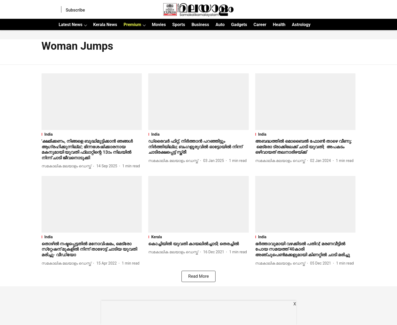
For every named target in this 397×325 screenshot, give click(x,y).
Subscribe (75, 10)
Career (260, 24)
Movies (159, 24)
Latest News (71, 24)
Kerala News (105, 24)
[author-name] (68, 166)
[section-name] (92, 134)
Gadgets (239, 24)
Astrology (301, 24)
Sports (178, 24)
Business (200, 24)
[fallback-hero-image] (92, 101)
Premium (132, 24)
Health (279, 24)
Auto (220, 24)
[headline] (92, 150)
